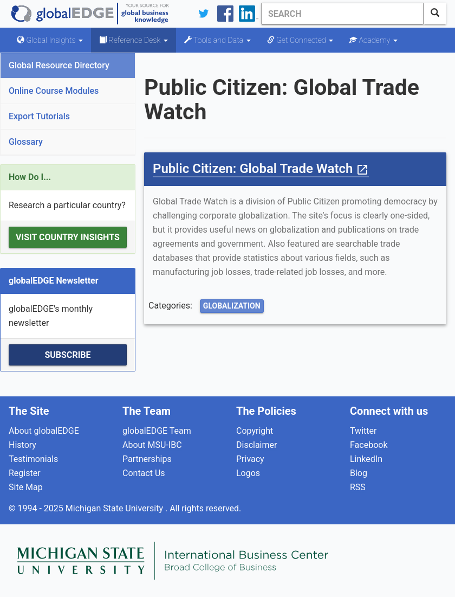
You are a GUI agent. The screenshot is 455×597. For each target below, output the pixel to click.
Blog (358, 473)
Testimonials (33, 459)
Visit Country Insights (68, 237)
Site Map (26, 487)
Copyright (254, 431)
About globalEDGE (44, 431)
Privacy (250, 459)
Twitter (363, 431)
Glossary (26, 142)
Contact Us (143, 473)
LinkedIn (366, 459)
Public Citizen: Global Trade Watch (261, 168)
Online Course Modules (54, 91)
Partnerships (147, 459)
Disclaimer (256, 445)
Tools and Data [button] (217, 40)
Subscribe (67, 355)
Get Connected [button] (300, 40)
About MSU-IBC (152, 445)
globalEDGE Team (156, 431)
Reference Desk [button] (133, 40)
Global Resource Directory (59, 65)
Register (25, 473)
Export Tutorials (39, 116)
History (22, 445)
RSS (358, 487)
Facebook (368, 445)
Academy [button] (373, 40)
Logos (248, 473)
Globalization (232, 305)
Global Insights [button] (50, 40)
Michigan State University (115, 508)
